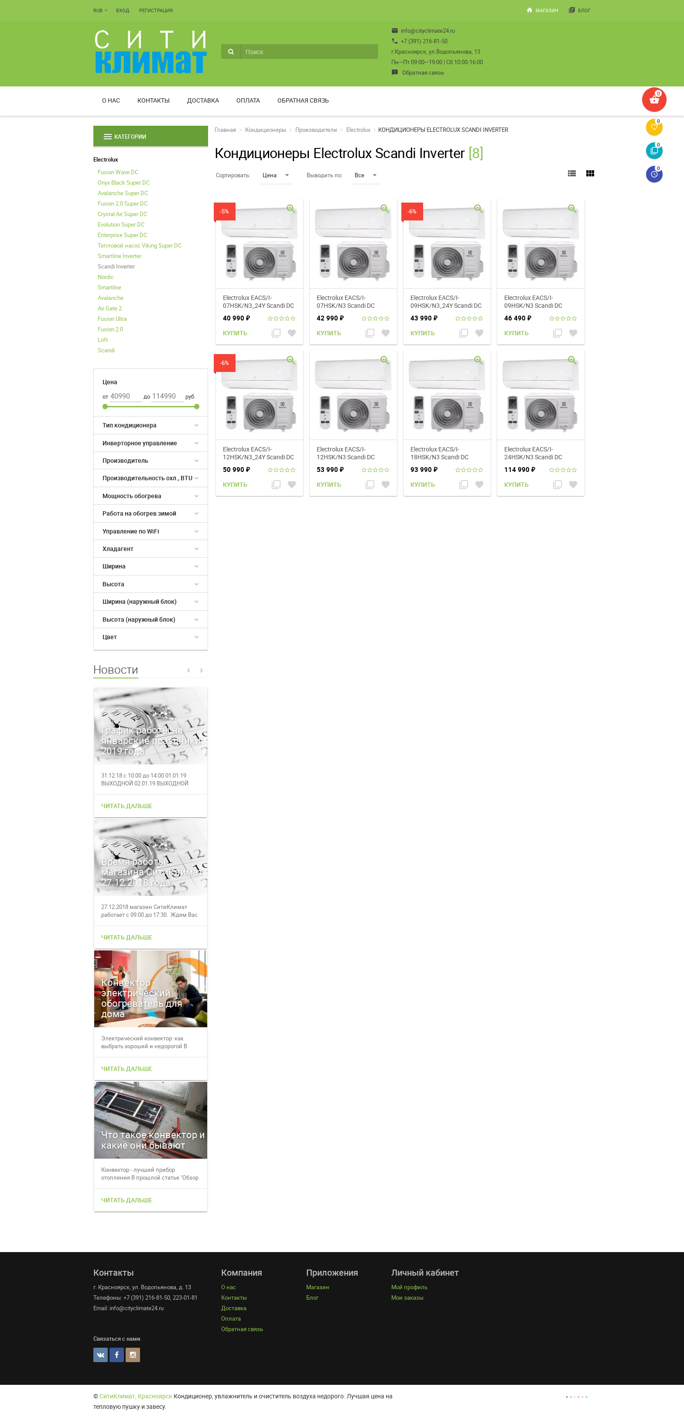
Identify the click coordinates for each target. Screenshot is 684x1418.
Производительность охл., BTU (147, 478)
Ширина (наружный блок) (140, 601)
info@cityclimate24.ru (423, 30)
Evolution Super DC (121, 224)
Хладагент (118, 548)
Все (365, 175)
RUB (98, 10)
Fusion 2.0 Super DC (122, 203)
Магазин (542, 10)
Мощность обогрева (132, 496)
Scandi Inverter (116, 266)
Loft (103, 340)
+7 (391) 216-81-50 (419, 41)
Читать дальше (126, 806)
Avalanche (110, 298)
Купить (235, 333)
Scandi (106, 350)
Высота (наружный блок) (139, 619)
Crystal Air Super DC (122, 214)
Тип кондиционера (130, 425)
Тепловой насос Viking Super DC (139, 245)
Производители (316, 130)
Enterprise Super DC (122, 235)
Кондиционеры (265, 130)
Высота (113, 584)
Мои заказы (407, 1297)
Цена (276, 175)
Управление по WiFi (131, 531)
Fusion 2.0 (110, 329)
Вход (122, 10)
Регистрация (156, 10)
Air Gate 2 (110, 308)
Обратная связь (417, 72)
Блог (579, 10)
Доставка (203, 100)
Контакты (153, 100)
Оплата (248, 100)
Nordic (106, 277)
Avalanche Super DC (123, 193)
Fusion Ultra (112, 319)
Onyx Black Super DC (124, 182)
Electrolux (105, 159)
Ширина (114, 566)
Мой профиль (409, 1287)
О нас (111, 100)
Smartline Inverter (119, 256)
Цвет (110, 637)
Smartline (109, 287)
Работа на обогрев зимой (139, 513)
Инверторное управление (140, 443)
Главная (225, 130)
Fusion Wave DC (118, 172)
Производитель (125, 460)
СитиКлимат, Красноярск (135, 1396)
